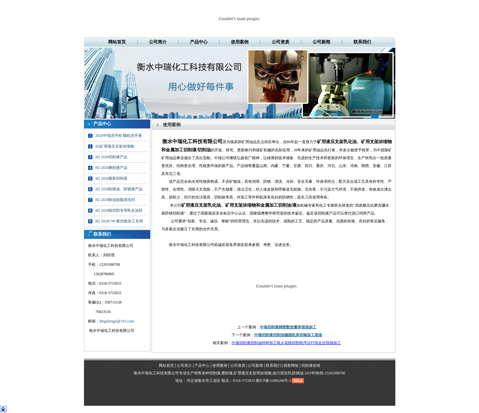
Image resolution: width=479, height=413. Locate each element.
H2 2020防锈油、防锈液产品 (119, 189)
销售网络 (290, 365)
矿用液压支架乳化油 (113, 232)
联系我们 (362, 42)
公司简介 (158, 42)
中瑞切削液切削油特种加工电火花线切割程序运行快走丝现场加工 (286, 343)
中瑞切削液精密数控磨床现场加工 (288, 327)
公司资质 (280, 42)
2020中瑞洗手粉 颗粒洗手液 (119, 135)
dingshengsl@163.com (116, 321)
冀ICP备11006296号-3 (273, 380)
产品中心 (199, 42)
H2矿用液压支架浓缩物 (115, 146)
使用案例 (239, 42)
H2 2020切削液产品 (112, 157)
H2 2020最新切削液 (112, 178)
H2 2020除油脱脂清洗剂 (115, 200)
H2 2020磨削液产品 (112, 167)
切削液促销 (310, 365)
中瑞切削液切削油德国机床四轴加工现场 (288, 335)
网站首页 (117, 42)
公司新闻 (321, 42)
